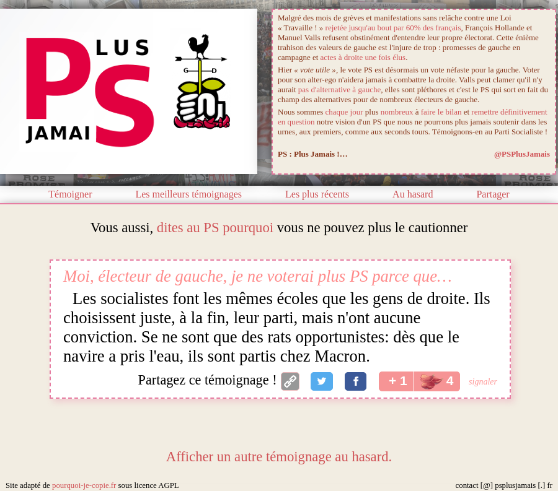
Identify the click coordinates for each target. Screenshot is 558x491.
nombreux (397, 111)
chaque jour (344, 111)
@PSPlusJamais (522, 154)
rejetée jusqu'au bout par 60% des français (393, 27)
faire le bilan (441, 111)
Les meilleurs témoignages (188, 194)
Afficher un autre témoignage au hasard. (279, 456)
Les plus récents (317, 194)
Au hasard (412, 194)
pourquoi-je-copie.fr (84, 485)
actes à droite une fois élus (363, 57)
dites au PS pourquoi (215, 227)
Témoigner (70, 194)
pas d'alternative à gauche (339, 89)
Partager (492, 194)
